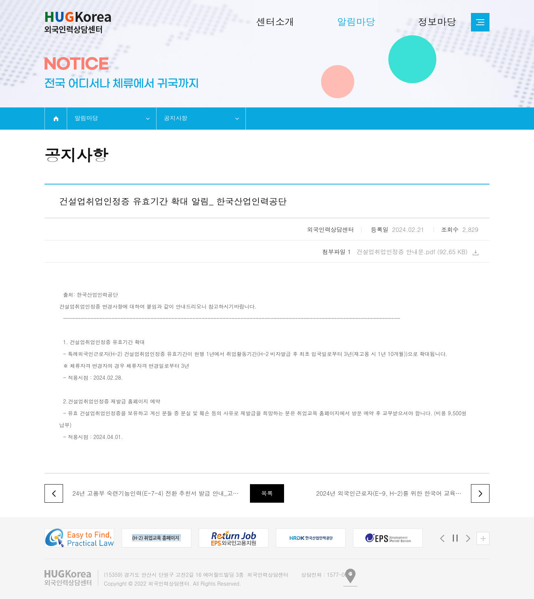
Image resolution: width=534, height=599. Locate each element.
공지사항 (175, 118)
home (55, 118)
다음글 (480, 493)
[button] (79, 538)
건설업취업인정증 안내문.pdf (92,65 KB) (418, 251)
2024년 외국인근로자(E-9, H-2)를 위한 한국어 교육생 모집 (390, 493)
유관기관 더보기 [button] (483, 538)
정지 (455, 538)
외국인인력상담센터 (77, 22)
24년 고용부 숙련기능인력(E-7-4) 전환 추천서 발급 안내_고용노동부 (155, 493)
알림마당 (86, 118)
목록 (267, 493)
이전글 (53, 493)
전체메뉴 (480, 22)
